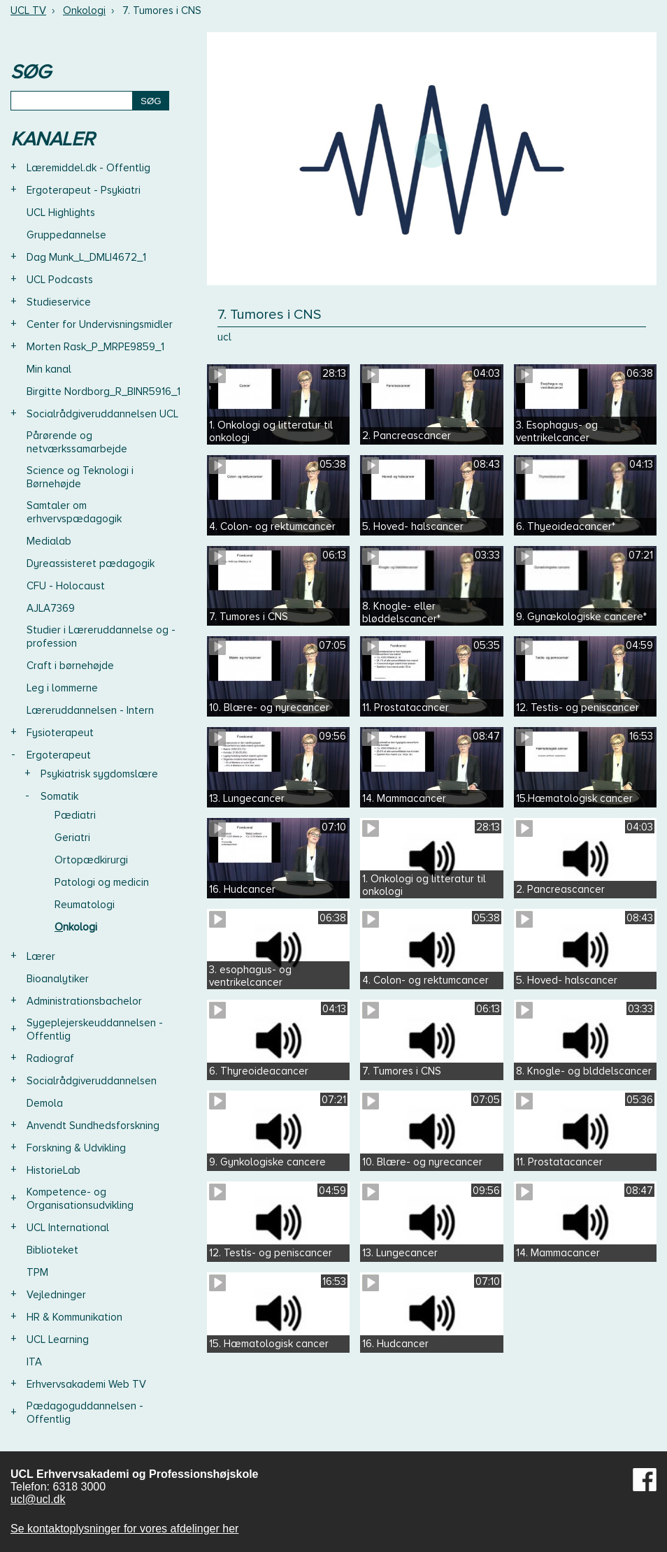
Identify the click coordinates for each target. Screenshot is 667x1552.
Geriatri (72, 837)
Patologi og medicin (102, 882)
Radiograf (50, 1058)
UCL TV (28, 10)
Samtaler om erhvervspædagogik (74, 512)
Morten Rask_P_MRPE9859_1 (95, 346)
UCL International (68, 1227)
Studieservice (59, 302)
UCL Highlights (61, 212)
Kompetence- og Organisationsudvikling (80, 1199)
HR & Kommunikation (74, 1317)
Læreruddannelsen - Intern (90, 710)
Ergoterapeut (59, 755)
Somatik (59, 796)
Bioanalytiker (58, 978)
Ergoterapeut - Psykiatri (84, 190)
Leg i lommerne (62, 688)
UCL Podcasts (60, 279)
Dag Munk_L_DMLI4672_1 (86, 257)
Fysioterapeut (60, 732)
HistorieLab (53, 1170)
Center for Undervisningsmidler (100, 324)
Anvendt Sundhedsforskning (93, 1125)
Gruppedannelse (66, 235)
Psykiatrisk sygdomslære (99, 774)
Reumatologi (85, 904)
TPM (37, 1272)
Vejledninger (56, 1294)
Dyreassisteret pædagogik (91, 563)
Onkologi (84, 10)
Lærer (41, 956)
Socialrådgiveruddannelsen (92, 1081)
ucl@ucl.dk (38, 1499)
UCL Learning (58, 1339)
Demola (45, 1103)
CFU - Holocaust (66, 586)
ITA (34, 1362)
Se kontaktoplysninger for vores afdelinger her (124, 1529)
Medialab (49, 541)
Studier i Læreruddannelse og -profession (101, 636)
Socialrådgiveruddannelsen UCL (102, 414)
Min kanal (49, 369)
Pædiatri (75, 815)
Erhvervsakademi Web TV (86, 1384)
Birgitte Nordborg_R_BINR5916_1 (103, 391)
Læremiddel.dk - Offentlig (88, 167)
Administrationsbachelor (84, 1001)
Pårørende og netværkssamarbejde (77, 442)
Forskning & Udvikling (76, 1148)
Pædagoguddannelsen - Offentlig (85, 1412)
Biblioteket (52, 1250)
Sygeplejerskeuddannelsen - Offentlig (95, 1029)
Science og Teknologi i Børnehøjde (80, 477)
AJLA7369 (51, 608)
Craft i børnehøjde (70, 665)
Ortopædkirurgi (91, 860)
